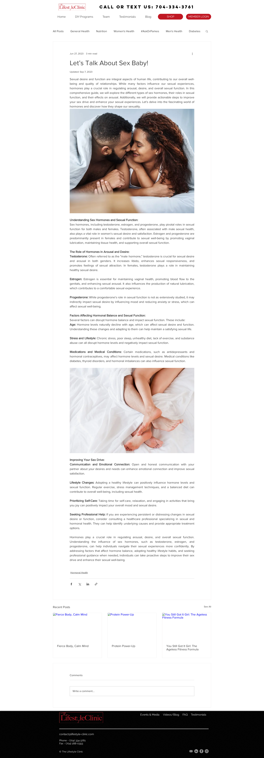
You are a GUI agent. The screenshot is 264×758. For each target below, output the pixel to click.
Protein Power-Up (123, 646)
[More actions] (192, 54)
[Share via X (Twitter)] (79, 584)
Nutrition (101, 31)
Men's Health (174, 31)
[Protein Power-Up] (132, 626)
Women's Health (124, 31)
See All (207, 606)
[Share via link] (96, 584)
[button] (206, 31)
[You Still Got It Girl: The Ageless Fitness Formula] (186, 626)
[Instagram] (207, 751)
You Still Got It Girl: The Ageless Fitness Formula (182, 647)
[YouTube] (191, 751)
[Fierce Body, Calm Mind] (77, 626)
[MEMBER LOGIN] (198, 17)
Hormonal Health (79, 572)
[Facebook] (201, 751)
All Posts (58, 31)
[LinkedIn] (196, 751)
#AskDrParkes (150, 31)
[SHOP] (170, 17)
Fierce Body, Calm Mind (73, 646)
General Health (79, 31)
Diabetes (194, 31)
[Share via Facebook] (71, 584)
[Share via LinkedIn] (87, 584)
